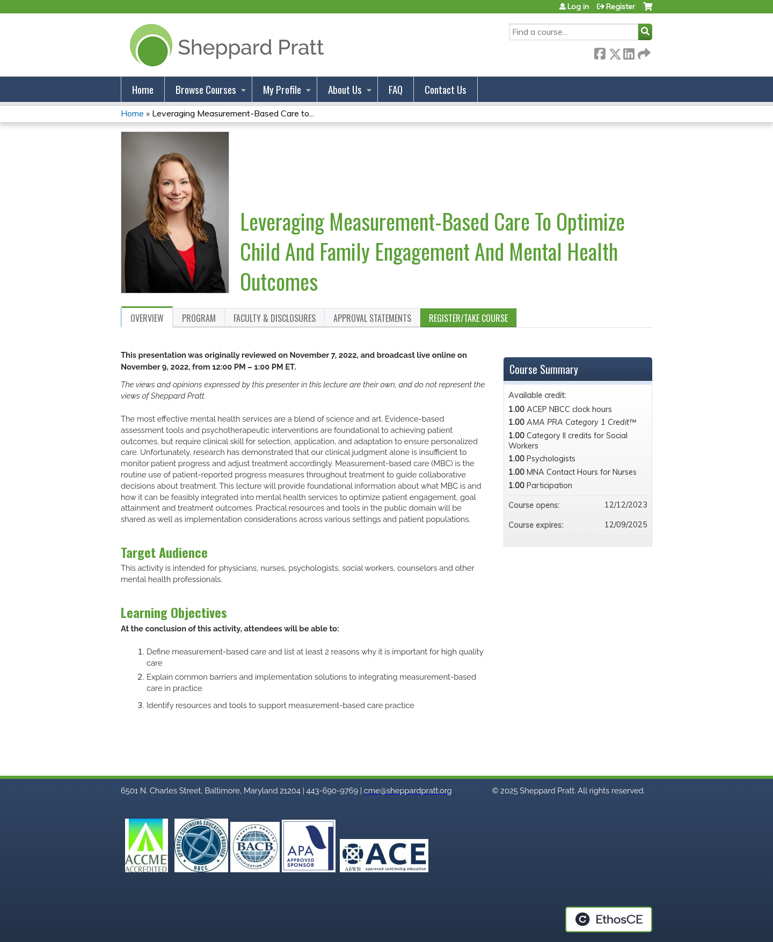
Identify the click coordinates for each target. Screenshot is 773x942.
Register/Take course (468, 318)
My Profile (282, 89)
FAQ (396, 89)
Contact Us (445, 89)
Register (620, 6)
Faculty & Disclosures (275, 318)
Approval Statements (372, 318)
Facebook (599, 52)
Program (199, 318)
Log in (578, 6)
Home (143, 89)
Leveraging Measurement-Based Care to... (233, 113)
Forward (643, 52)
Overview (147, 318)
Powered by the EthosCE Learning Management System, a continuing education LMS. (608, 919)
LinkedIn (628, 52)
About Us (345, 89)
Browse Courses (206, 89)
